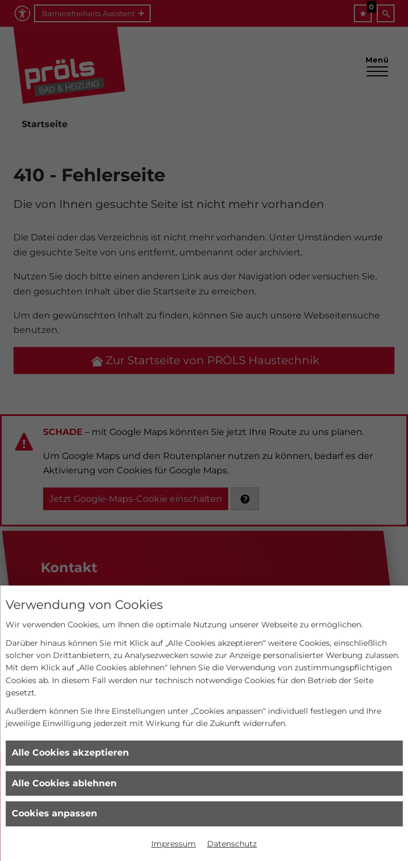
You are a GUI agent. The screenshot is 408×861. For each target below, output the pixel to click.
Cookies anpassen (54, 813)
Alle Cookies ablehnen (64, 783)
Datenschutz (232, 844)
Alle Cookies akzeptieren (70, 752)
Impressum (173, 844)
